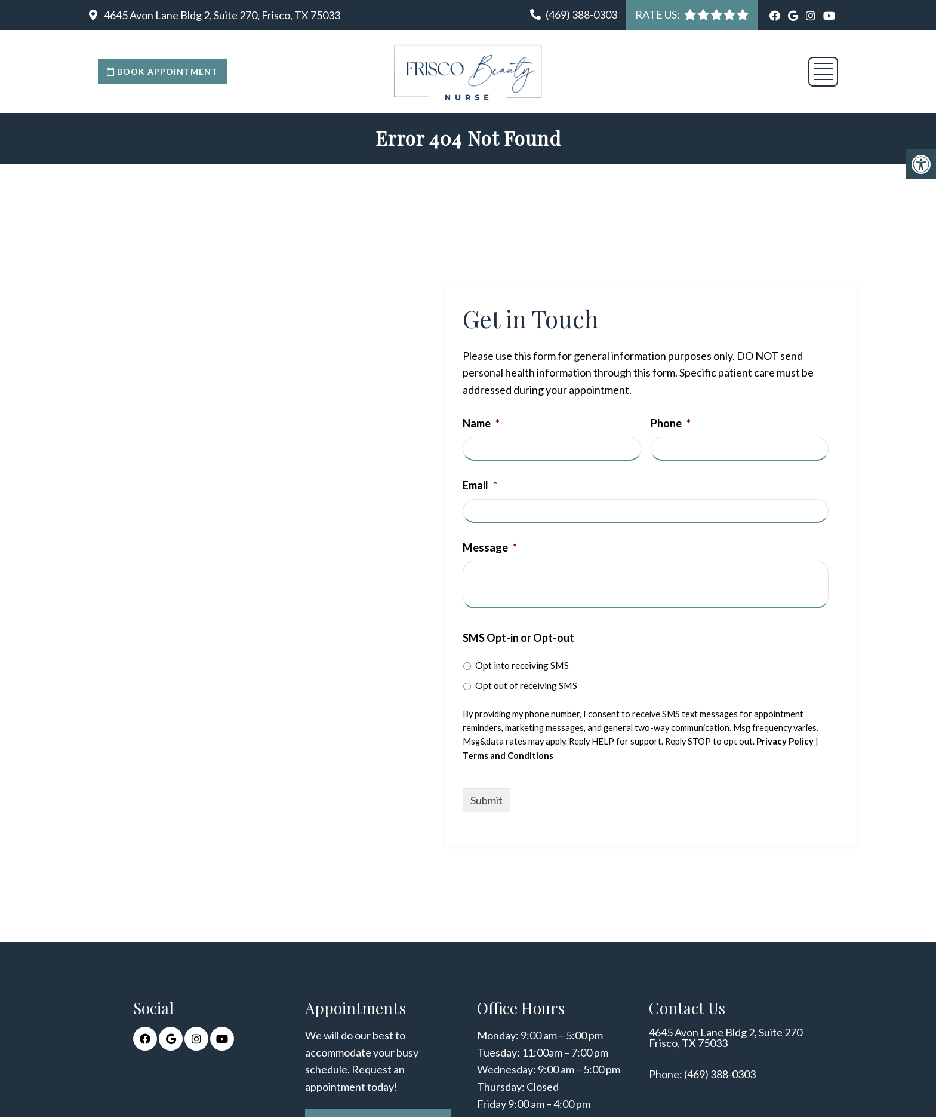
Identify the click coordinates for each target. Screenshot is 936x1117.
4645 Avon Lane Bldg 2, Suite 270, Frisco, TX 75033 (221, 15)
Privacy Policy (785, 741)
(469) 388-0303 (581, 14)
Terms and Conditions (508, 756)
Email (480, 485)
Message (490, 547)
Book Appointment (162, 71)
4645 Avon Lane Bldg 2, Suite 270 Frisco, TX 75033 (725, 1037)
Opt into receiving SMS (522, 665)
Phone (671, 423)
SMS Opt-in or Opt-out (518, 637)
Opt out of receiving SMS (526, 685)
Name (481, 423)
